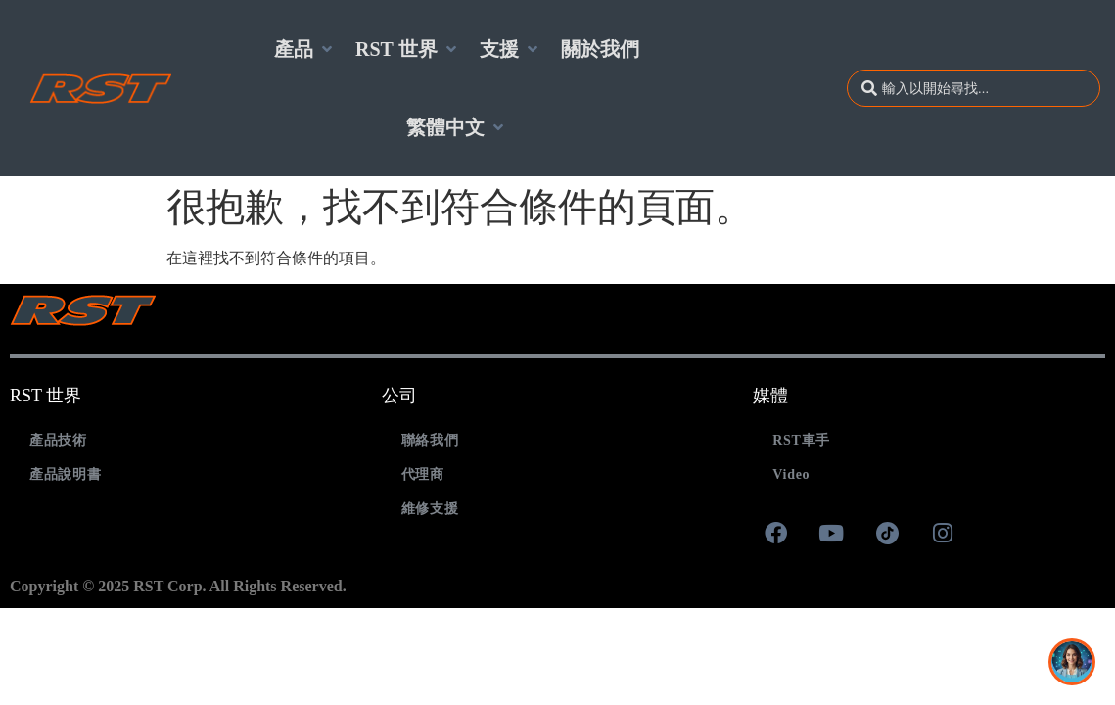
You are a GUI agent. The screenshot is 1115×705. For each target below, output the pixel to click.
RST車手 (801, 440)
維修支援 (430, 508)
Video (791, 474)
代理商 (422, 474)
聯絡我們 (430, 440)
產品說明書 (65, 474)
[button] (305, 49)
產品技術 (58, 440)
